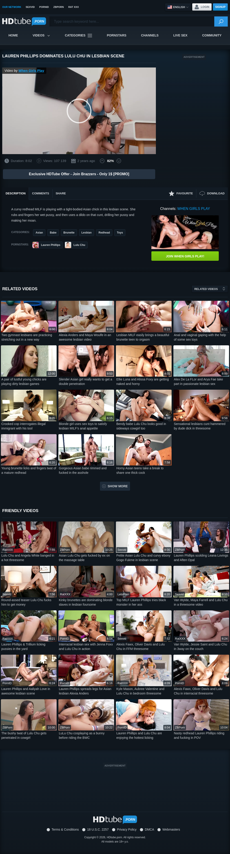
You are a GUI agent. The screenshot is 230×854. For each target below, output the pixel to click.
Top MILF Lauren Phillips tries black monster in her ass (141, 602)
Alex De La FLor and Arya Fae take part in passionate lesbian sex (198, 382)
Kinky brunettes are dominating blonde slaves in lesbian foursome (86, 602)
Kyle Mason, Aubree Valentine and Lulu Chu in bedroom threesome (140, 691)
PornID (44, 7)
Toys (120, 232)
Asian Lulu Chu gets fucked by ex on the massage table (84, 558)
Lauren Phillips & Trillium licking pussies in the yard (23, 647)
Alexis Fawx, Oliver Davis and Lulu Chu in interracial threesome (198, 691)
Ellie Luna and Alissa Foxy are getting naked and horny (142, 382)
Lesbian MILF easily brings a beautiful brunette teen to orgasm (142, 337)
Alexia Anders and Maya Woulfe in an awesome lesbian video (85, 337)
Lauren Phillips (46, 245)
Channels (150, 35)
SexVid (30, 7)
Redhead (104, 232)
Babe (53, 232)
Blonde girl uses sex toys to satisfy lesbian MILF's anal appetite (83, 426)
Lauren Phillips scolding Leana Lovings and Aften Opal (201, 558)
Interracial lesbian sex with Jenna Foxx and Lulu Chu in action (86, 647)
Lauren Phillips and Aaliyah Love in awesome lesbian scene (25, 691)
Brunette (68, 232)
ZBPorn (58, 7)
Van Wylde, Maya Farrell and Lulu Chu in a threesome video (201, 602)
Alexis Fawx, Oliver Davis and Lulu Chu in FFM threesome (140, 647)
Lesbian (87, 232)
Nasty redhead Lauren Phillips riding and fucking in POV (199, 735)
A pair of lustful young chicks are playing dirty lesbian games (23, 382)
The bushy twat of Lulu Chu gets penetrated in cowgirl (23, 735)
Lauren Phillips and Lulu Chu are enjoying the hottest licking (139, 735)
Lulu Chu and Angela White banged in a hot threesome (27, 558)
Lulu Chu (75, 245)
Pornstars (116, 35)
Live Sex (180, 35)
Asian (39, 232)
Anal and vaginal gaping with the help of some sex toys (200, 337)
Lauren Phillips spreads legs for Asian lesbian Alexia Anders (85, 691)
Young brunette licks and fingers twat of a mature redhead (28, 470)
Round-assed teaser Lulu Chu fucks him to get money (26, 602)
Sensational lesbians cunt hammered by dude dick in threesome (200, 426)
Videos (41, 35)
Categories (78, 35)
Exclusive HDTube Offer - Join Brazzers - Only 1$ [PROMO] (79, 174)
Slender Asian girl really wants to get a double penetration (85, 382)
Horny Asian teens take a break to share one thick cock (140, 470)
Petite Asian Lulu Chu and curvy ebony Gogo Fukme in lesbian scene (143, 558)
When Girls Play (31, 70)
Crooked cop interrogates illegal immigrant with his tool (23, 426)
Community (211, 35)
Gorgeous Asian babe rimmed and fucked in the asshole (82, 470)
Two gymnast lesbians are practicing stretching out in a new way (26, 337)
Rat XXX (73, 7)
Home (13, 35)
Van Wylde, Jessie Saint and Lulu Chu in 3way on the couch (200, 647)
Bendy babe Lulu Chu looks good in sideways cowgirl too (141, 426)
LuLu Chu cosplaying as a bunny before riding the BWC (81, 735)
